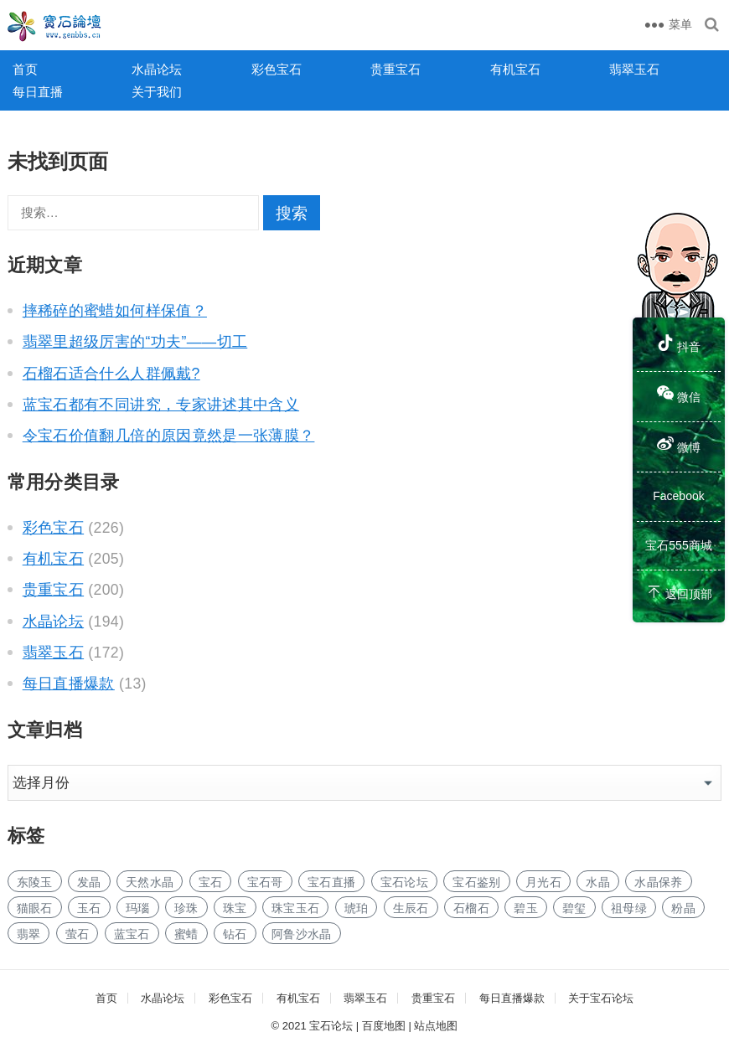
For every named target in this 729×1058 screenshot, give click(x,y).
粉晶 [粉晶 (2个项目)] (683, 908)
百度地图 (384, 1025)
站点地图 (436, 1025)
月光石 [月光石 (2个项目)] (543, 882)
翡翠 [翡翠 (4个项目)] (29, 934)
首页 (25, 69)
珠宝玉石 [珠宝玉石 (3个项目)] (295, 908)
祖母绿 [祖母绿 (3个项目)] (629, 908)
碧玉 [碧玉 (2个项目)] (526, 908)
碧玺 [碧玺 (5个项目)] (574, 908)
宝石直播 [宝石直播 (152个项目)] (331, 882)
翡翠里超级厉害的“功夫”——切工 (135, 341)
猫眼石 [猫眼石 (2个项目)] (35, 908)
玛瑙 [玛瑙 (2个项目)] (138, 908)
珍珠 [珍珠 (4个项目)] (186, 908)
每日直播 (38, 92)
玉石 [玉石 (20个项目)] (89, 908)
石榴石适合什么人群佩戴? (111, 373)
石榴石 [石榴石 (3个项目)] (471, 908)
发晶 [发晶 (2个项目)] (89, 882)
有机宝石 (515, 69)
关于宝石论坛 (600, 998)
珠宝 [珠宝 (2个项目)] (235, 908)
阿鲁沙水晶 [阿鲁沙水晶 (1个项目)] (301, 934)
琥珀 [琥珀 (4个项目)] (356, 908)
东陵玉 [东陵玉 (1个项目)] (35, 882)
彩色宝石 (276, 69)
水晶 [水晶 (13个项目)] (598, 882)
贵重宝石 (395, 69)
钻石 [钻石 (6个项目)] (235, 934)
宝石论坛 (331, 1025)
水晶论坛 (157, 69)
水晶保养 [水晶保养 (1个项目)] (658, 882)
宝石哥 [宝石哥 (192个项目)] (265, 882)
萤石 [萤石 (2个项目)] (77, 934)
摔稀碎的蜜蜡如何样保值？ (115, 310)
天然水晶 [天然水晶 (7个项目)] (149, 882)
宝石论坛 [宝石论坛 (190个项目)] (404, 882)
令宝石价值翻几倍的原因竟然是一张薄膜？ (169, 435)
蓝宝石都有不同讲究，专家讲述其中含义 (161, 404)
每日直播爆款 (69, 683)
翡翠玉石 (634, 69)
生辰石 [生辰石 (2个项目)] (411, 908)
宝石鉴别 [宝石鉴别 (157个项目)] (476, 882)
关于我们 (157, 92)
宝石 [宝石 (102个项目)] (211, 882)
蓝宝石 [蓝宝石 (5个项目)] (132, 934)
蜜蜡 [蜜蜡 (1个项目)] (186, 934)
